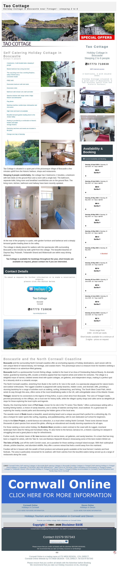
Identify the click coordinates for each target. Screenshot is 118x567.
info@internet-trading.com (59, 542)
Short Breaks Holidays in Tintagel (37, 469)
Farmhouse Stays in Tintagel (61, 469)
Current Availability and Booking (94, 159)
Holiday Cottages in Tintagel (81, 466)
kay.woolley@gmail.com (40, 313)
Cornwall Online (14, 466)
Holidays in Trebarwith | (19, 467)
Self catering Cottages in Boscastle (32, 466)
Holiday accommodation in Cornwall (84, 469)
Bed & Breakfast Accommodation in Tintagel (89, 467)
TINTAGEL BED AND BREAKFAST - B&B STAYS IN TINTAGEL (51, 467)
